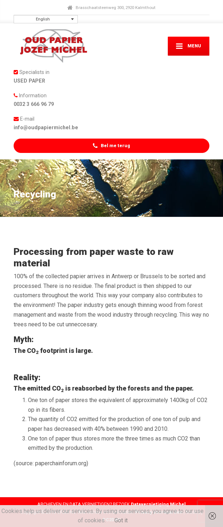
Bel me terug (111, 146)
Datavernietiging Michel (158, 504)
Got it (121, 520)
